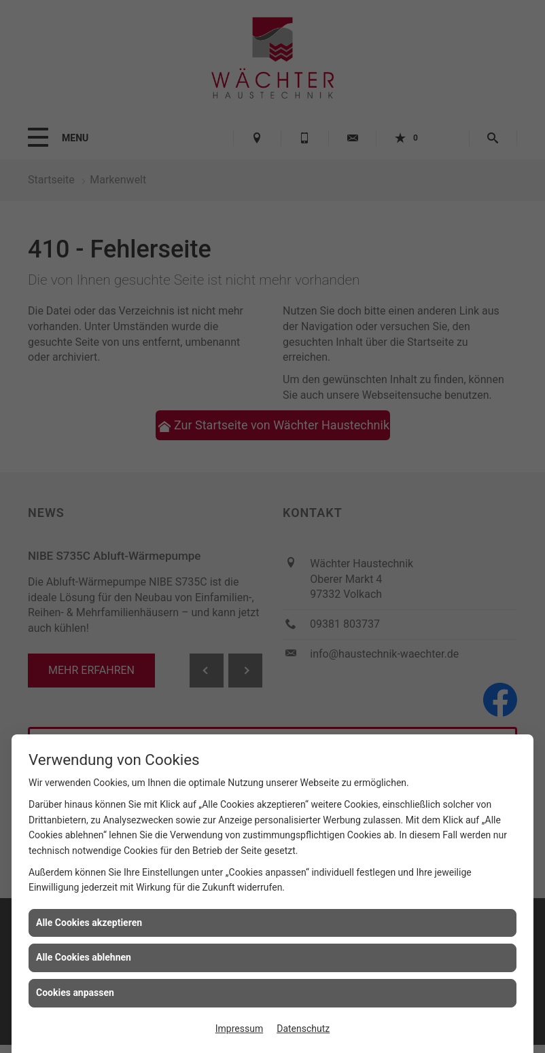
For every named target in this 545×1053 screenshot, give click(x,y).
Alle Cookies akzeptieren (89, 922)
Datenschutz (303, 1028)
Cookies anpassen (75, 992)
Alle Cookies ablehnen (83, 957)
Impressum (239, 1028)
